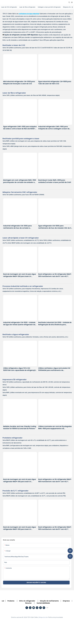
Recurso (28, 603)
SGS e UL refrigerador (27, 601)
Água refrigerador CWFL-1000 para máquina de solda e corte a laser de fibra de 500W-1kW (20, 128)
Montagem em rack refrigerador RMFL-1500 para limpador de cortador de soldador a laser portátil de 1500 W (19, 181)
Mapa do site (43, 617)
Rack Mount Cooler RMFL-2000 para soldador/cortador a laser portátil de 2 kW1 (54, 181)
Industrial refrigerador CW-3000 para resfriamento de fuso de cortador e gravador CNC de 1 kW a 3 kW (17, 227)
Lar (3, 601)
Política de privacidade (55, 617)
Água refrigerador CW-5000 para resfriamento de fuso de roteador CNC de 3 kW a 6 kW (54, 227)
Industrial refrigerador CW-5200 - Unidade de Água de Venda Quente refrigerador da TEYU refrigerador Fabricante (19, 323)
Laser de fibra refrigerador (14, 93)
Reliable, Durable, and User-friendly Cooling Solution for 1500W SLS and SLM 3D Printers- (19, 427)
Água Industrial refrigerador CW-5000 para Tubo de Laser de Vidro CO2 (54, 82)
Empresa (66, 601)
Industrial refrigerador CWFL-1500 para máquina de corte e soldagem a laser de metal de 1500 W (53, 128)
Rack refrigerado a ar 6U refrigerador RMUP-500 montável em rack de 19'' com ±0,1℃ (55, 275)
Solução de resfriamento (49, 601)
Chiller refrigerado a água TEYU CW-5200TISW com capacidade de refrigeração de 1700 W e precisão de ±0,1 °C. (19, 369)
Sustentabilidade (43, 603)
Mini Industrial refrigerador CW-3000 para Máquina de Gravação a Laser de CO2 (19, 82)
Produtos (10, 601)
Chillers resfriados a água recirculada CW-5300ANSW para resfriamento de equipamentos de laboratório (54, 369)
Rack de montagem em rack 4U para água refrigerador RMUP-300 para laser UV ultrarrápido (19, 275)
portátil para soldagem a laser (21, 138)
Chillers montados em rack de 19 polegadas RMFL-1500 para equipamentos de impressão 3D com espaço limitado (55, 427)
